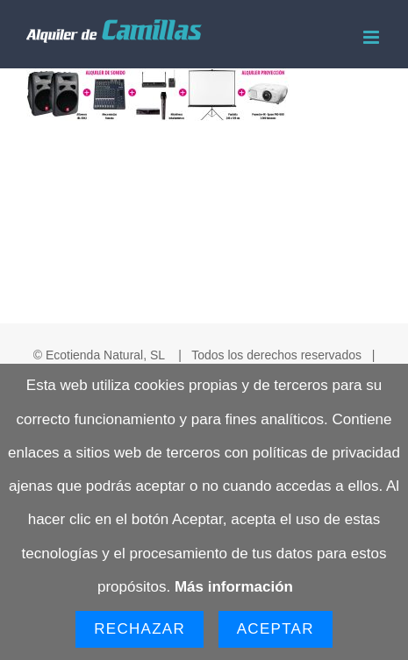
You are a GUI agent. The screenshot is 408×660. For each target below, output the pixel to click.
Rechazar (139, 629)
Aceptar (275, 629)
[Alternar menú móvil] (372, 37)
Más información (234, 586)
